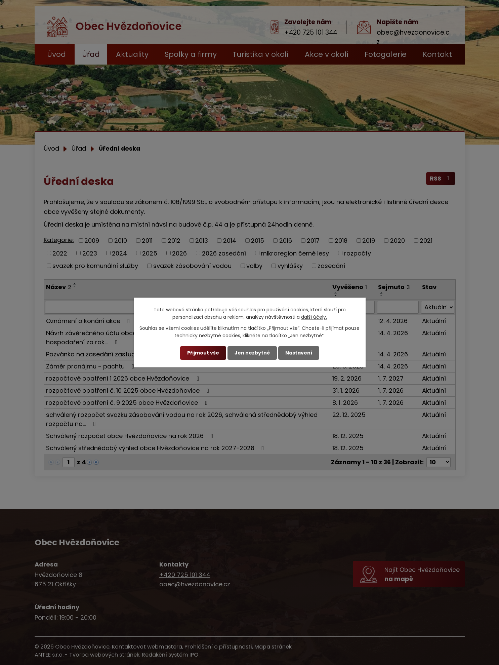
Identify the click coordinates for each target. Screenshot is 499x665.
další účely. (314, 317)
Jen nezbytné (252, 352)
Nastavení (298, 352)
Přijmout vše (203, 352)
